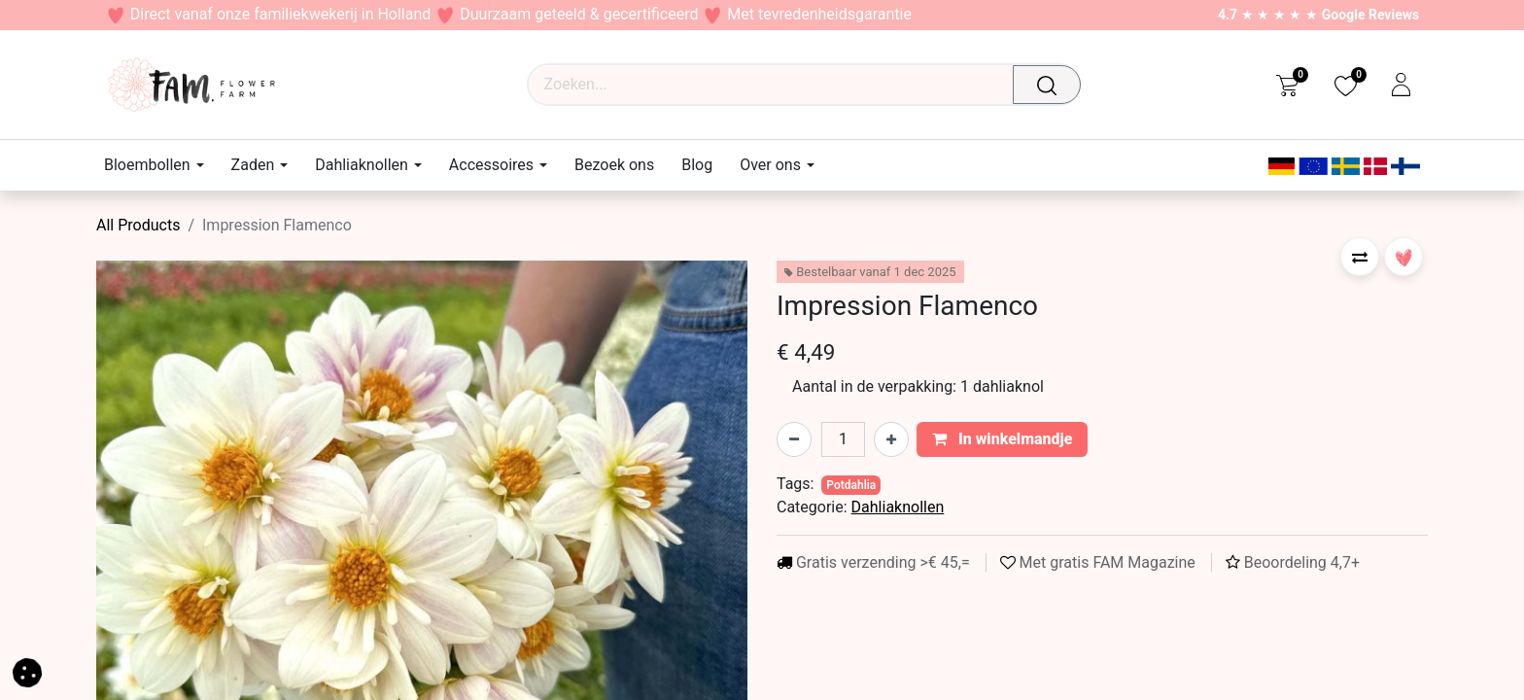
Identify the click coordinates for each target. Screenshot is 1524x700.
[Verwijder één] (794, 439)
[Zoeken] (1053, 84)
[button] (1359, 256)
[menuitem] (614, 165)
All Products (138, 225)
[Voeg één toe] (891, 439)
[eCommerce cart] (1287, 84)
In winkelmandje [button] (1002, 439)
